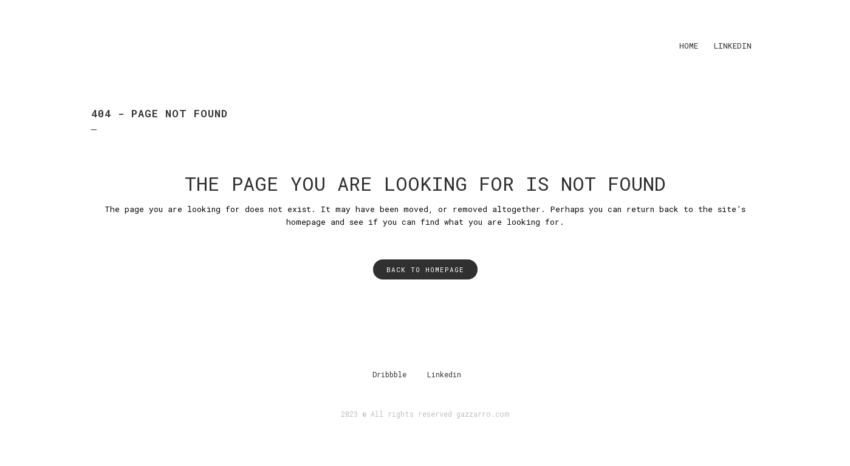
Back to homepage (425, 269)
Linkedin (444, 374)
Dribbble (389, 374)
